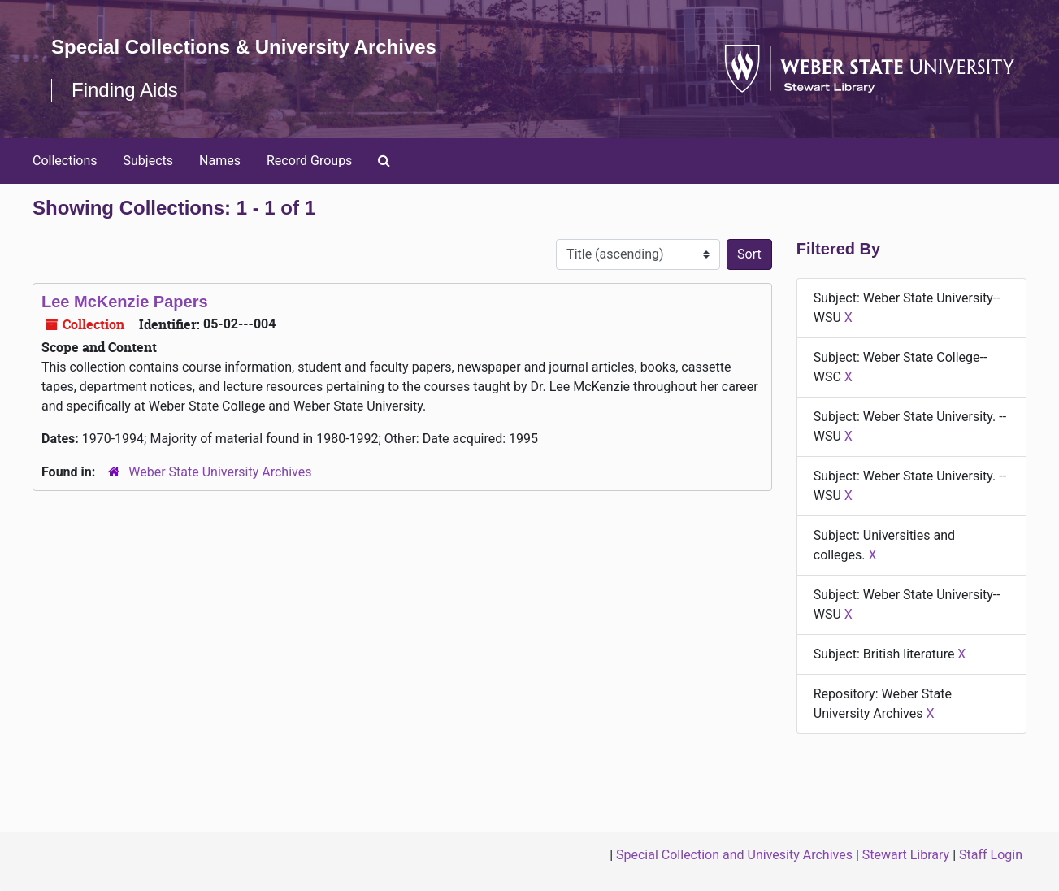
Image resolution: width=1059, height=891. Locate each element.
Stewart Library (905, 855)
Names (220, 160)
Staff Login (990, 855)
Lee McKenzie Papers (124, 302)
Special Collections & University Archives (243, 47)
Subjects (148, 160)
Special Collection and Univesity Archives (734, 855)
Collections (65, 160)
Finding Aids (125, 90)
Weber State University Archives (219, 472)
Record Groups (309, 160)
